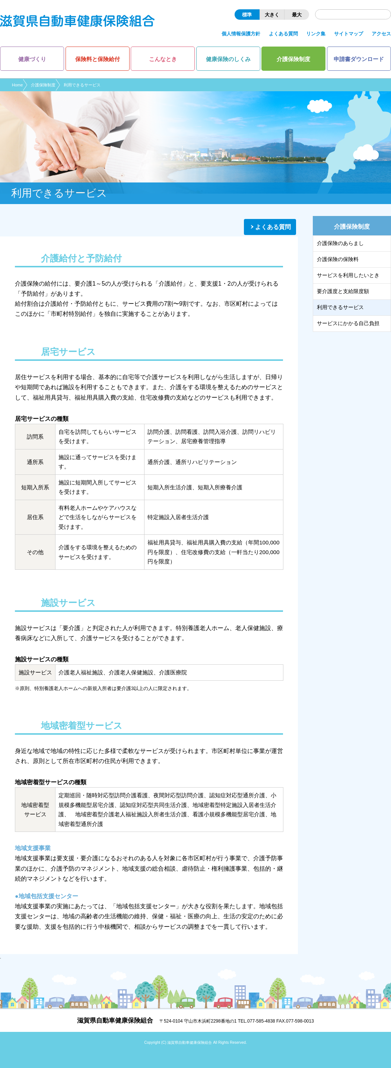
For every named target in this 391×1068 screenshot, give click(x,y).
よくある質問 (273, 227)
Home (17, 85)
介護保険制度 (43, 85)
